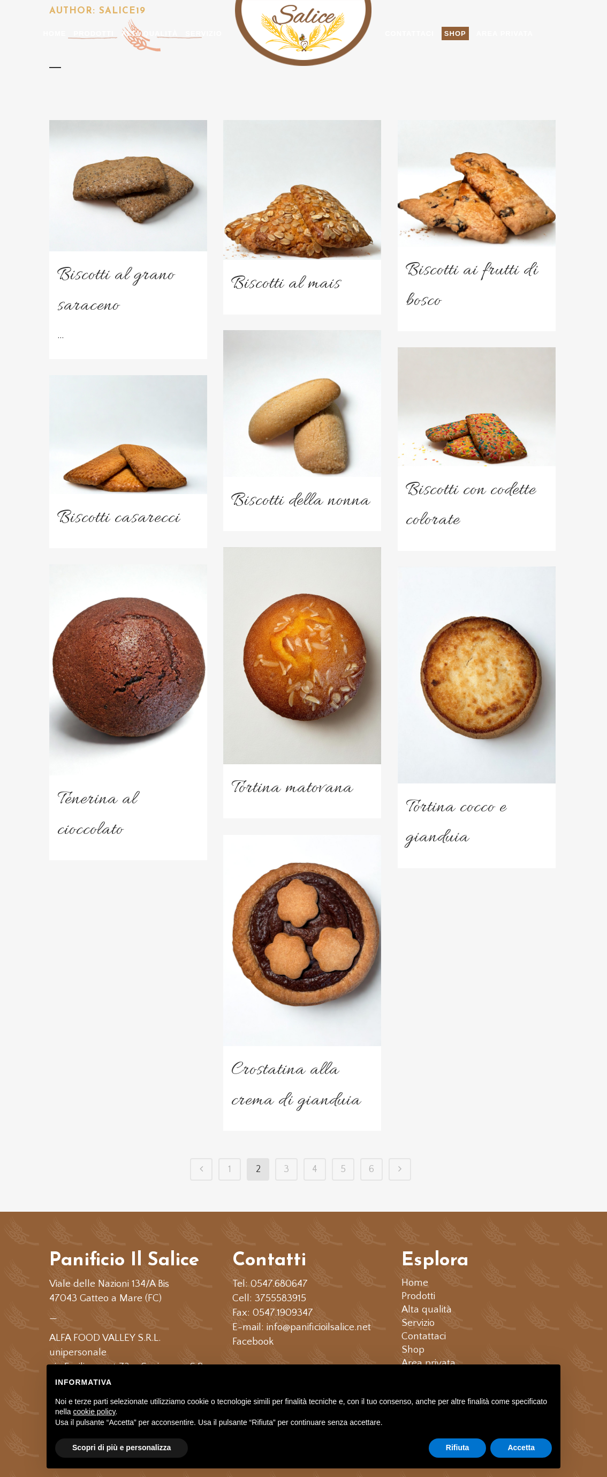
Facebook (253, 1341)
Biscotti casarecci (118, 518)
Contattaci (423, 1336)
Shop (412, 1350)
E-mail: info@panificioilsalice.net (301, 1327)
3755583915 (280, 1298)
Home (414, 1283)
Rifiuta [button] (457, 1447)
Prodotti (418, 1296)
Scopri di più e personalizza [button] (121, 1447)
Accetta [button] (521, 1447)
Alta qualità (426, 1310)
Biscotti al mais (285, 284)
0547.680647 (279, 1283)
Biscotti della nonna (300, 501)
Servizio (418, 1323)
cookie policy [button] (94, 1411)
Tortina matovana (292, 788)
